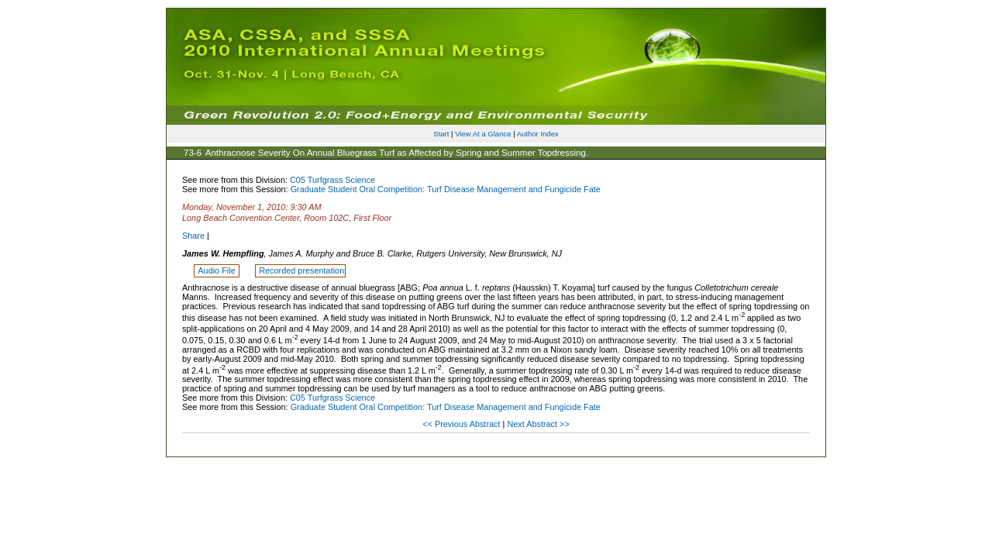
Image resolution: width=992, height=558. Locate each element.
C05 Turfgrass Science (332, 179)
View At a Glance (483, 133)
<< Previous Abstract (462, 424)
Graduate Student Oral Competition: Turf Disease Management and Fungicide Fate (446, 189)
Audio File (217, 270)
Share (193, 235)
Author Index (538, 133)
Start (441, 133)
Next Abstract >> (538, 424)
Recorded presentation (301, 270)
